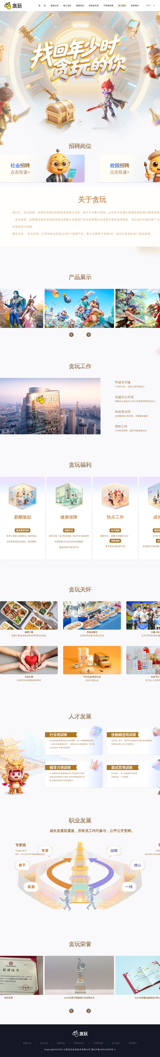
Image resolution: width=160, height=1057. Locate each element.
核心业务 (44, 1043)
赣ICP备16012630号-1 (103, 1049)
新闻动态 (61, 1043)
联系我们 (133, 1043)
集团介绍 (27, 1043)
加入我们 (116, 1043)
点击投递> (47, 168)
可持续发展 (98, 1043)
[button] (71, 334)
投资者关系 (79, 1043)
